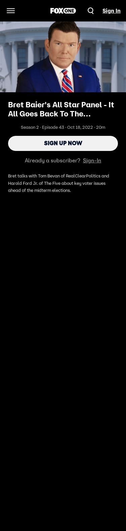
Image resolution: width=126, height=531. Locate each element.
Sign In (111, 10)
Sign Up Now (63, 143)
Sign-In (92, 160)
